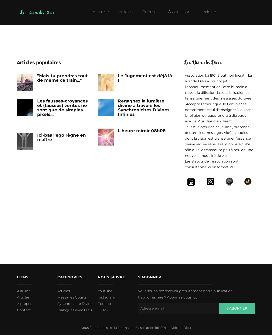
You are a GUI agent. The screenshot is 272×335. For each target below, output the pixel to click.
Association (179, 12)
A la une (101, 12)
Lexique (208, 12)
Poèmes (150, 12)
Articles (125, 12)
